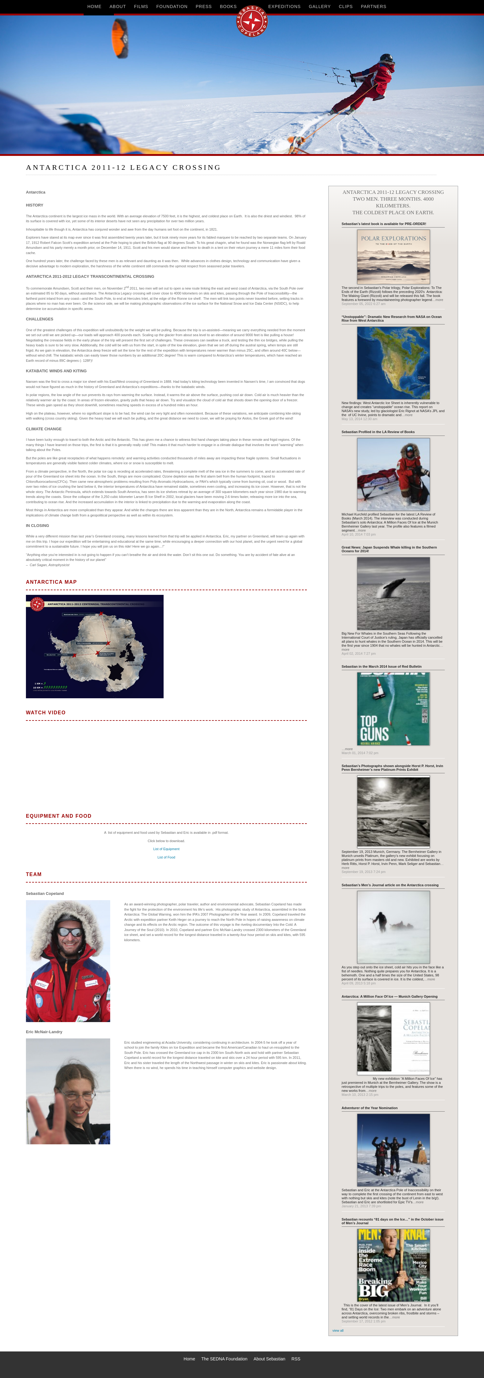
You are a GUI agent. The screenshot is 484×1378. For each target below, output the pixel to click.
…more (437, 300)
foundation (172, 6)
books (228, 6)
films (141, 6)
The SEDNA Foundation (224, 1358)
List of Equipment (166, 849)
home (94, 6)
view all (338, 1330)
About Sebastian (270, 1358)
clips (346, 6)
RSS (295, 1358)
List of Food (166, 857)
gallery (320, 6)
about (118, 6)
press (204, 6)
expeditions (284, 6)
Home (189, 1358)
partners (373, 6)
